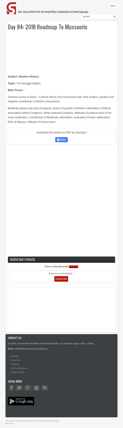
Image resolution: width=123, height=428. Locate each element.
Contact (15, 356)
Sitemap (15, 364)
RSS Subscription (19, 368)
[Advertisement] (61, 53)
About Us (15, 360)
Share (61, 139)
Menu (113, 6)
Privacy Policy (17, 372)
